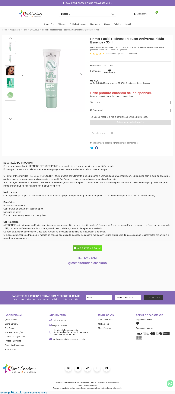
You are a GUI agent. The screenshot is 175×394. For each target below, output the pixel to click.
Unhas (107, 24)
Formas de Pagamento (15, 337)
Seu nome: (95, 102)
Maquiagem (95, 24)
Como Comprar (11, 324)
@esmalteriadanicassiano (87, 263)
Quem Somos (11, 320)
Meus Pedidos (104, 328)
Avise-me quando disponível (130, 122)
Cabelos (117, 24)
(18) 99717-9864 (58, 325)
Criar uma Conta (105, 320)
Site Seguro (10, 328)
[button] (22, 74)
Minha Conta (103, 324)
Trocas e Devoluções (14, 332)
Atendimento (10, 349)
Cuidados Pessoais (78, 24)
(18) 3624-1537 (57, 320)
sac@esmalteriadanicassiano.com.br (67, 339)
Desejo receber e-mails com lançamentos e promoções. (121, 117)
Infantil (128, 24)
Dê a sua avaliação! (127, 53)
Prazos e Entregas (13, 341)
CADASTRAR (154, 298)
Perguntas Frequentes (14, 345)
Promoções (49, 24)
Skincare (61, 24)
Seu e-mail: (97, 110)
